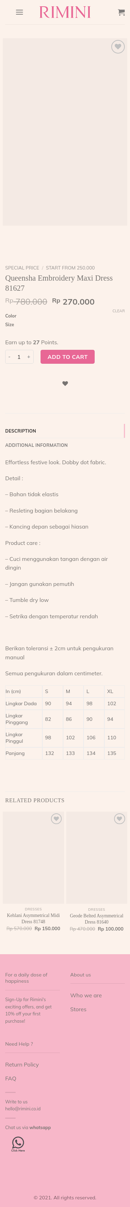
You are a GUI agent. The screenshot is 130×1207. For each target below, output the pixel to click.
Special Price (22, 268)
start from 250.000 (70, 268)
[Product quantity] (19, 357)
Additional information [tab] (36, 445)
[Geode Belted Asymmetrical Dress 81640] (97, 858)
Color (10, 316)
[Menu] (19, 12)
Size (9, 324)
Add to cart (67, 356)
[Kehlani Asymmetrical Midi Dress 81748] (33, 857)
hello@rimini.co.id (23, 1108)
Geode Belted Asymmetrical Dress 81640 (96, 919)
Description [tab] (20, 431)
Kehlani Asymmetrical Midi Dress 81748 (33, 918)
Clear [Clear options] (118, 310)
